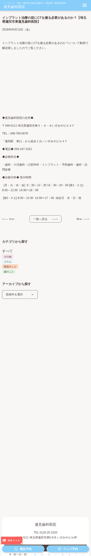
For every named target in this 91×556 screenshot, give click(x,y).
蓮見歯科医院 (14, 7)
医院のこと (10, 266)
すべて (7, 251)
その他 (7, 256)
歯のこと (9, 271)
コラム (7, 261)
